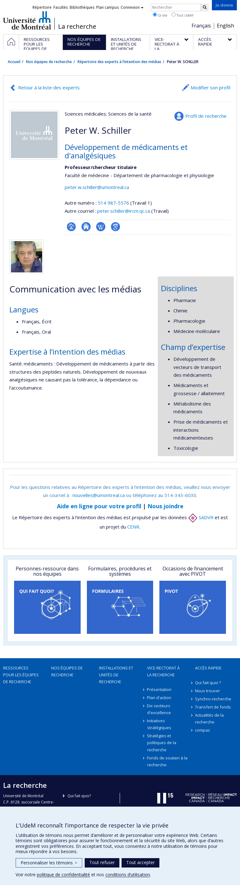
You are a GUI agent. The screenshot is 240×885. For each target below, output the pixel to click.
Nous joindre (165, 506)
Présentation (159, 689)
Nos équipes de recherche (49, 61)
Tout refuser (102, 862)
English (225, 25)
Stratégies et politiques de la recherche (161, 742)
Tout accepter (140, 862)
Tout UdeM (182, 14)
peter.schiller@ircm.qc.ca (123, 211)
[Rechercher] (204, 7)
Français (201, 25)
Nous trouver (207, 691)
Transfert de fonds (213, 707)
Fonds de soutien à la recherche (167, 761)
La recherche (77, 26)
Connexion (132, 7)
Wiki (101, 226)
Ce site (160, 14)
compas (202, 730)
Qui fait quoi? (79, 795)
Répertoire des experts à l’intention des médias (119, 61)
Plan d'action (159, 697)
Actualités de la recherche (209, 718)
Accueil (14, 61)
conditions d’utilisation (127, 875)
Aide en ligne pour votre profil (99, 506)
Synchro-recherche (213, 699)
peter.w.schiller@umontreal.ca (97, 187)
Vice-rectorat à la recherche (163, 671)
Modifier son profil (210, 87)
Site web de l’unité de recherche (86, 226)
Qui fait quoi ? (208, 682)
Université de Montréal (27, 20)
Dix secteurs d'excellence (159, 709)
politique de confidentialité (63, 875)
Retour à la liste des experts (49, 87)
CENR (133, 527)
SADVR (200, 517)
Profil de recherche (206, 116)
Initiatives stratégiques (159, 724)
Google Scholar (115, 226)
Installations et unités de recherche (116, 674)
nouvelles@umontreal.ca (98, 495)
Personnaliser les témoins (49, 863)
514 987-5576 (114, 203)
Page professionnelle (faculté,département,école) (71, 226)
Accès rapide (208, 668)
